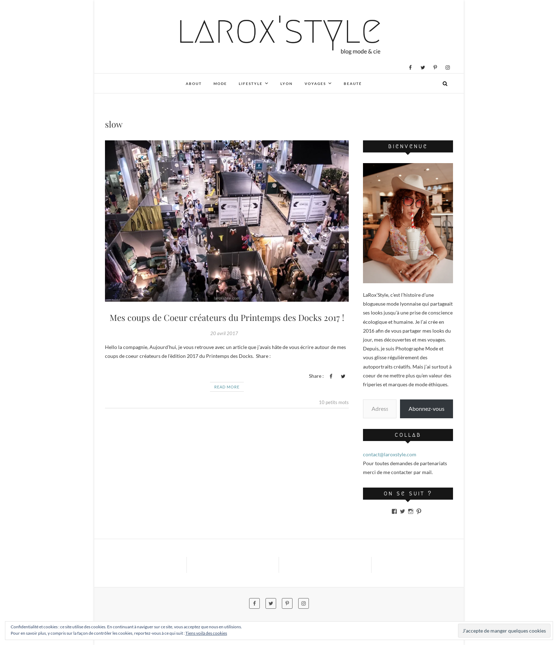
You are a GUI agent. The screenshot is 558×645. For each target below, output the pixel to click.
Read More (226, 387)
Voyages (315, 83)
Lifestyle (251, 83)
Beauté (353, 83)
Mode (220, 83)
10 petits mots (334, 402)
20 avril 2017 (224, 333)
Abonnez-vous (426, 408)
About (194, 83)
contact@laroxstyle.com (389, 454)
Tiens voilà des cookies (206, 633)
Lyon (286, 83)
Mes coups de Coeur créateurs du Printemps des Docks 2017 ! (227, 317)
